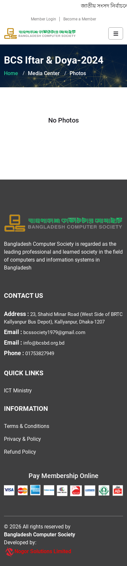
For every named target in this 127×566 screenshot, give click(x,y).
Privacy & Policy (22, 439)
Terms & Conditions (26, 426)
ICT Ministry (18, 390)
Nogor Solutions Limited (37, 552)
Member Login (43, 19)
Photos (78, 73)
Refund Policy (20, 452)
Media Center (44, 73)
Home (11, 73)
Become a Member (79, 19)
